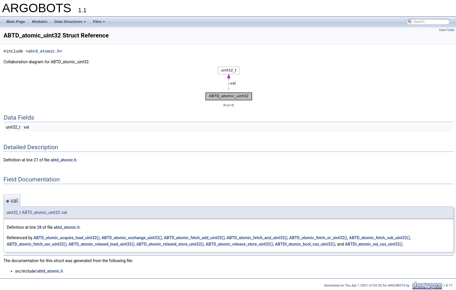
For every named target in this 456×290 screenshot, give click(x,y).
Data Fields (447, 30)
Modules (39, 21)
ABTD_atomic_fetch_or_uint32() (318, 237)
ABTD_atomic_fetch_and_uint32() (257, 237)
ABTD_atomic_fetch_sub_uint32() (379, 237)
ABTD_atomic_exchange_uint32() (131, 237)
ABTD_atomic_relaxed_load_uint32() (101, 244)
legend (228, 105)
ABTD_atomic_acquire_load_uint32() (66, 237)
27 (36, 160)
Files (99, 21)
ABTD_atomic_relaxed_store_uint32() (170, 244)
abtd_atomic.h (44, 51)
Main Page (15, 21)
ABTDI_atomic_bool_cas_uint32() (305, 244)
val (26, 127)
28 (39, 227)
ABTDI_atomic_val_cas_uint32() (373, 244)
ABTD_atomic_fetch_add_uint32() (194, 237)
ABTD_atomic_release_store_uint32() (239, 244)
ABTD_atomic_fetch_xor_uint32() (37, 244)
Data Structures (70, 21)
